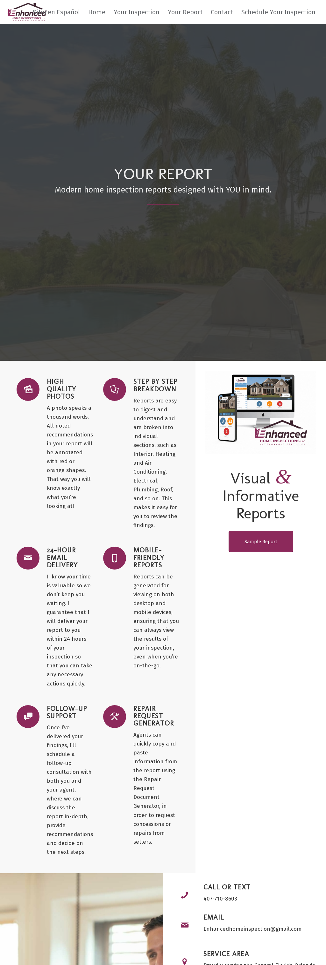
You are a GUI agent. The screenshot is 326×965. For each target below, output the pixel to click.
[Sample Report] (261, 541)
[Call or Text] (184, 895)
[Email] (184, 925)
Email (213, 917)
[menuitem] (56, 12)
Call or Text (227, 887)
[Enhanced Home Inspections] (26, 12)
